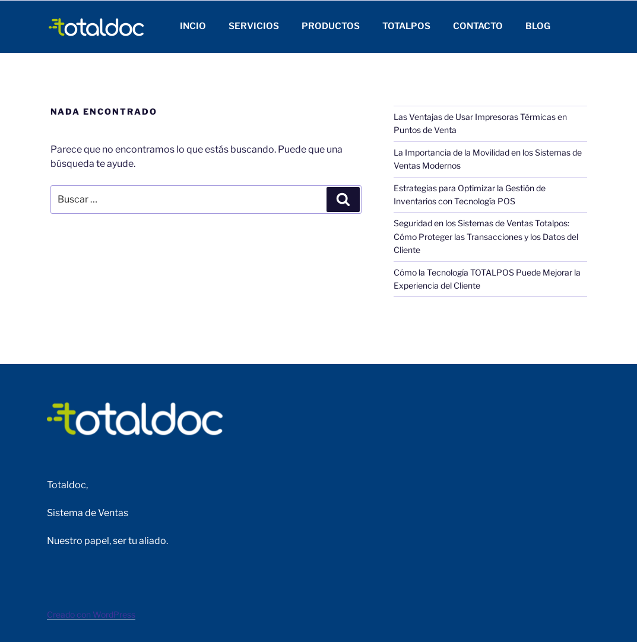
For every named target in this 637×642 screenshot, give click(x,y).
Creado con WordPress (91, 614)
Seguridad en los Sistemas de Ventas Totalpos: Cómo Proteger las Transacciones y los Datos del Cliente (486, 236)
